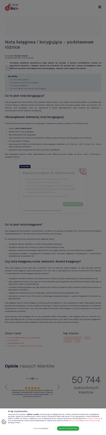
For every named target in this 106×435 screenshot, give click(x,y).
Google (89, 418)
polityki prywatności (94, 420)
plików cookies (76, 420)
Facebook (97, 418)
